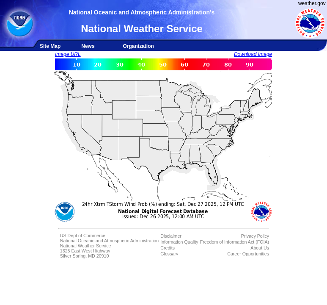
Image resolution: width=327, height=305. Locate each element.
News (87, 46)
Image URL (68, 54)
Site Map (50, 46)
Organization (138, 46)
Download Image (253, 54)
